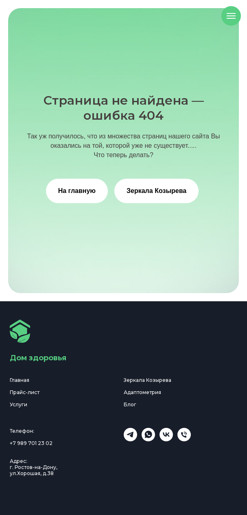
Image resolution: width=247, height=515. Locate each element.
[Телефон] (184, 439)
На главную (77, 190)
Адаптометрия (142, 392)
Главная (19, 380)
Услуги (18, 404)
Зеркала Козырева (156, 190)
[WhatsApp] (148, 439)
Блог (130, 404)
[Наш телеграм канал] (130, 439)
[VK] (166, 439)
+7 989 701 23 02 (31, 443)
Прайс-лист (24, 392)
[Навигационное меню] (231, 16)
